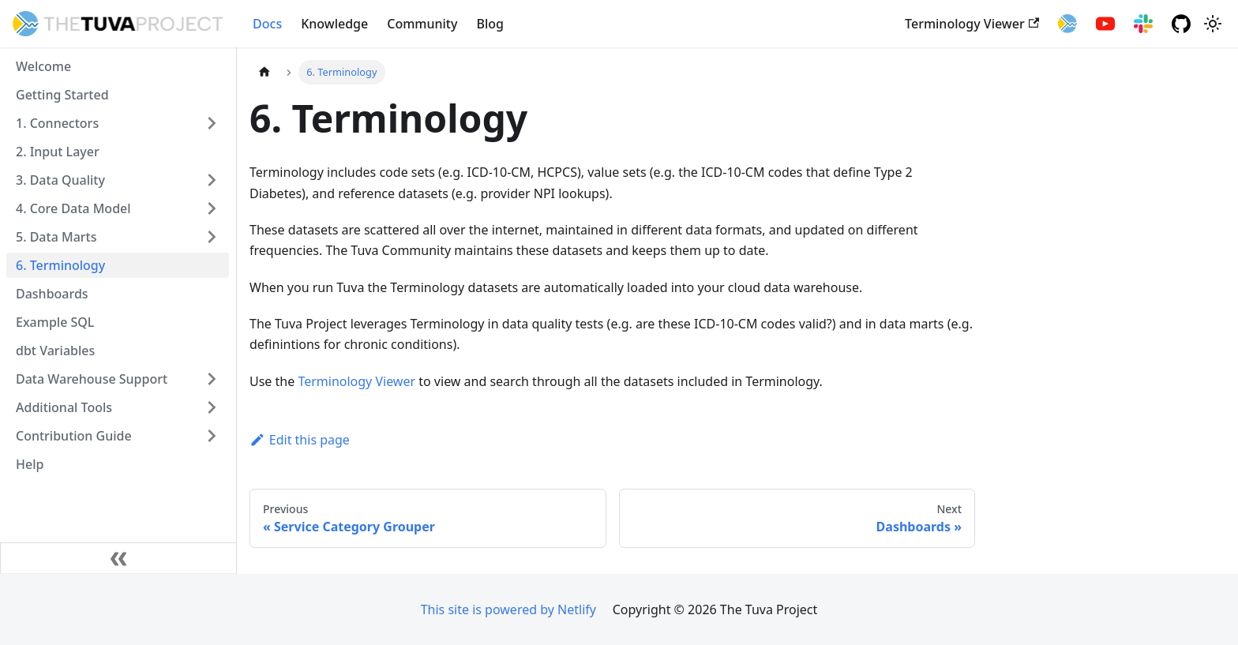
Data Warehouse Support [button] (91, 379)
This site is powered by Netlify (508, 609)
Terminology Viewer (972, 23)
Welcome (43, 66)
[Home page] (264, 72)
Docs (267, 23)
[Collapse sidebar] (118, 558)
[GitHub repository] (1181, 23)
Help (29, 464)
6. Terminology (60, 265)
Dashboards (52, 293)
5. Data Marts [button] (56, 237)
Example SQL (55, 322)
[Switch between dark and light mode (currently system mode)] (1212, 23)
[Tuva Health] (1067, 23)
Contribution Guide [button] (74, 435)
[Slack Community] (1143, 23)
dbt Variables (55, 350)
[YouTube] (1105, 23)
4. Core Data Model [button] (73, 208)
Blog (489, 23)
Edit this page (299, 439)
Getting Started (62, 94)
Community (422, 23)
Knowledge (334, 23)
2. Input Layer (57, 151)
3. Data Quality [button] (60, 180)
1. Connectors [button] (57, 123)
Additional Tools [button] (64, 407)
